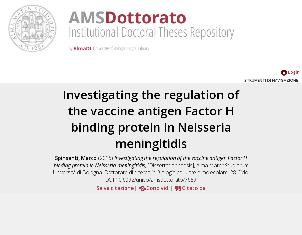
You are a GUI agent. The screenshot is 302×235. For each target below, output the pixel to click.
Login (290, 72)
